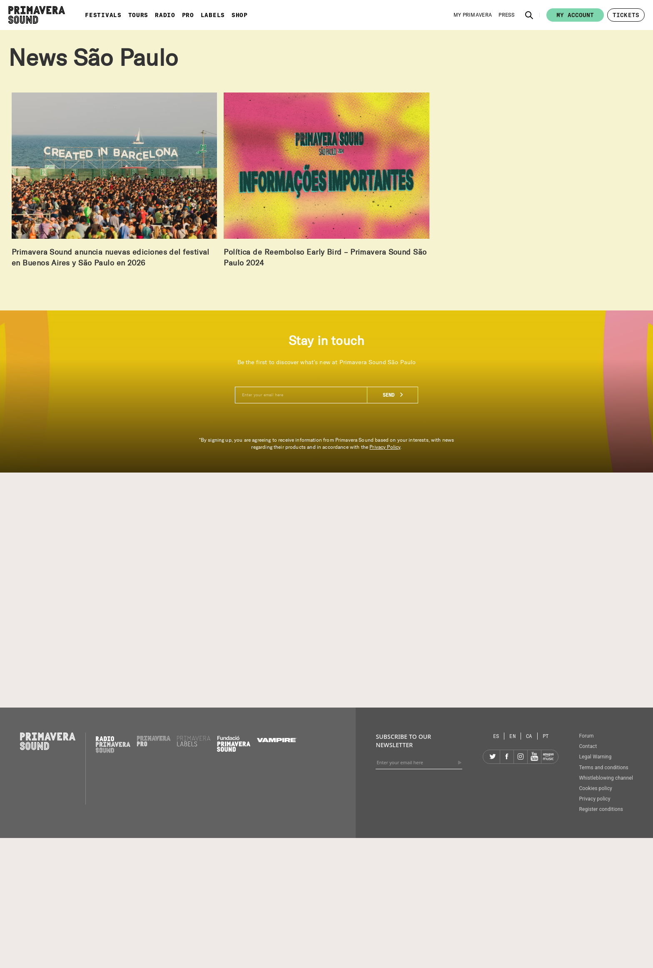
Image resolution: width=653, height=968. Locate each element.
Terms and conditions (603, 767)
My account (575, 15)
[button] (529, 15)
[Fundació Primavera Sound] (233, 749)
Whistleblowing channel (606, 778)
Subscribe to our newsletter (403, 741)
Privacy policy (594, 799)
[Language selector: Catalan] (529, 736)
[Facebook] (506, 756)
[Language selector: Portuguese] (546, 736)
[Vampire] (277, 740)
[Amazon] (548, 756)
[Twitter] (493, 756)
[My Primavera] (473, 15)
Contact (588, 746)
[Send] (460, 762)
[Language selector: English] (512, 736)
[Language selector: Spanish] (496, 736)
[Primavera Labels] (193, 744)
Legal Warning (595, 757)
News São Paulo (93, 58)
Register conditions (601, 809)
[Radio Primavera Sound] (113, 744)
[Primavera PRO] (153, 744)
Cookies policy (595, 788)
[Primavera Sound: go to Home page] (36, 15)
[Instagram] (520, 756)
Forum (586, 736)
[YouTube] (534, 756)
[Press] (506, 15)
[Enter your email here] (326, 395)
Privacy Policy (384, 447)
